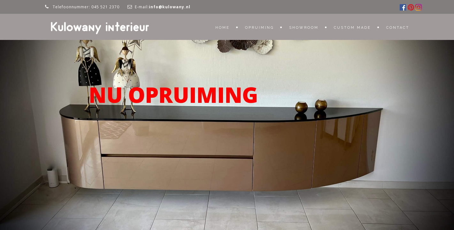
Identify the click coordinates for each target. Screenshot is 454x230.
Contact (397, 28)
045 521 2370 (105, 7)
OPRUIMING (259, 28)
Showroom (304, 28)
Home (222, 28)
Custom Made (352, 28)
